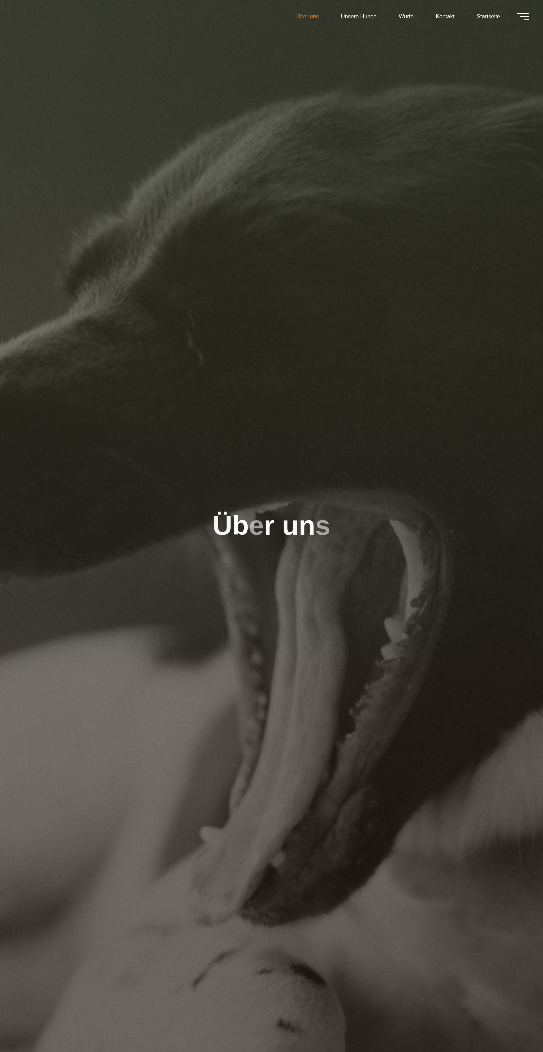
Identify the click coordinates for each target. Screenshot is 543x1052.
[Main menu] (523, 16)
